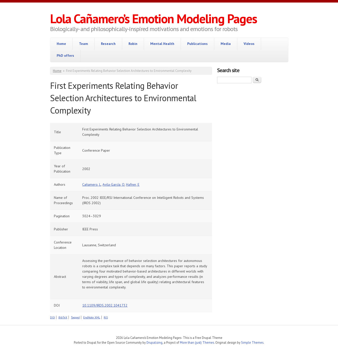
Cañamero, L (91, 184)
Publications (197, 43)
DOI (52, 317)
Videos (249, 43)
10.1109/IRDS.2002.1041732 (105, 305)
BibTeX (62, 317)
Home (61, 43)
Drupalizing (154, 342)
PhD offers (65, 55)
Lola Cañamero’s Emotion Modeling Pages (153, 18)
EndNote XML (91, 317)
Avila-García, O (113, 184)
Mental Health (162, 43)
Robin (133, 43)
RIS (106, 317)
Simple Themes (252, 342)
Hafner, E (132, 184)
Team (83, 43)
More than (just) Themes (197, 342)
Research (108, 43)
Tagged (75, 317)
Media (226, 43)
